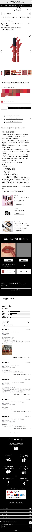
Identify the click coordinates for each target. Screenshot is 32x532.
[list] (16, 350)
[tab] (6, 322)
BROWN (12, 87)
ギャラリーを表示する (16, 290)
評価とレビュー (9, 299)
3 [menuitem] (17, 433)
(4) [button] (8, 314)
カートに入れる (19, 108)
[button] (16, 102)
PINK (5, 87)
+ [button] (6, 108)
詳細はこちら (19, 204)
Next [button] (30, 5)
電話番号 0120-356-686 (15, 502)
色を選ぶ (16, 530)
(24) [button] (8, 311)
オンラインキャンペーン (11, 17)
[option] (16, 5)
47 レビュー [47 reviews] (12, 29)
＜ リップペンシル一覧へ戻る (7, 21)
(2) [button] (8, 316)
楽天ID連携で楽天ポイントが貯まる (14, 122)
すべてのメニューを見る (24, 17)
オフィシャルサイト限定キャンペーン (14, 119)
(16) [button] (8, 313)
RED (9, 87)
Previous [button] (1, 5)
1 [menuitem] (14, 433)
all (2, 87)
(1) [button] (8, 317)
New (3, 17)
